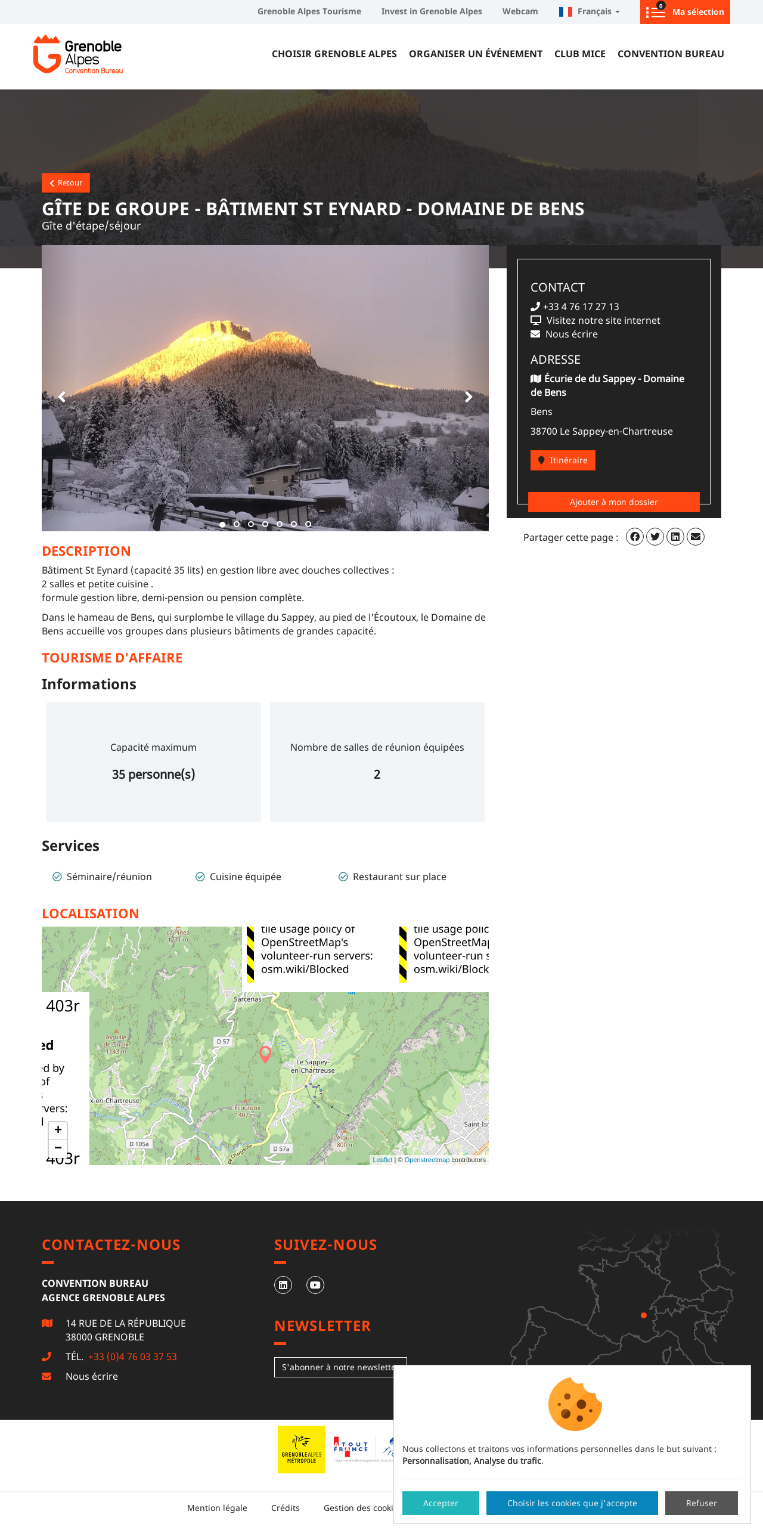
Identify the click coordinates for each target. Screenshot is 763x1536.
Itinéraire (563, 460)
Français (589, 11)
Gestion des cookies (363, 1507)
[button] (59, 388)
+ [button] (58, 1131)
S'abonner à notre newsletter (340, 1367)
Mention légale (217, 1507)
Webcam (520, 11)
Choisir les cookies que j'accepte (572, 1503)
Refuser (701, 1503)
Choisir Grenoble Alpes (334, 53)
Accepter (440, 1503)
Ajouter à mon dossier (614, 501)
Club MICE (580, 53)
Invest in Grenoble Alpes (432, 11)
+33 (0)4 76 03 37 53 (131, 1356)
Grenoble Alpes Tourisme (309, 11)
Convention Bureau (671, 53)
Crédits (285, 1507)
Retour (65, 182)
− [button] (58, 1149)
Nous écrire (92, 1376)
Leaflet (382, 1159)
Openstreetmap (427, 1159)
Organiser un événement (475, 53)
